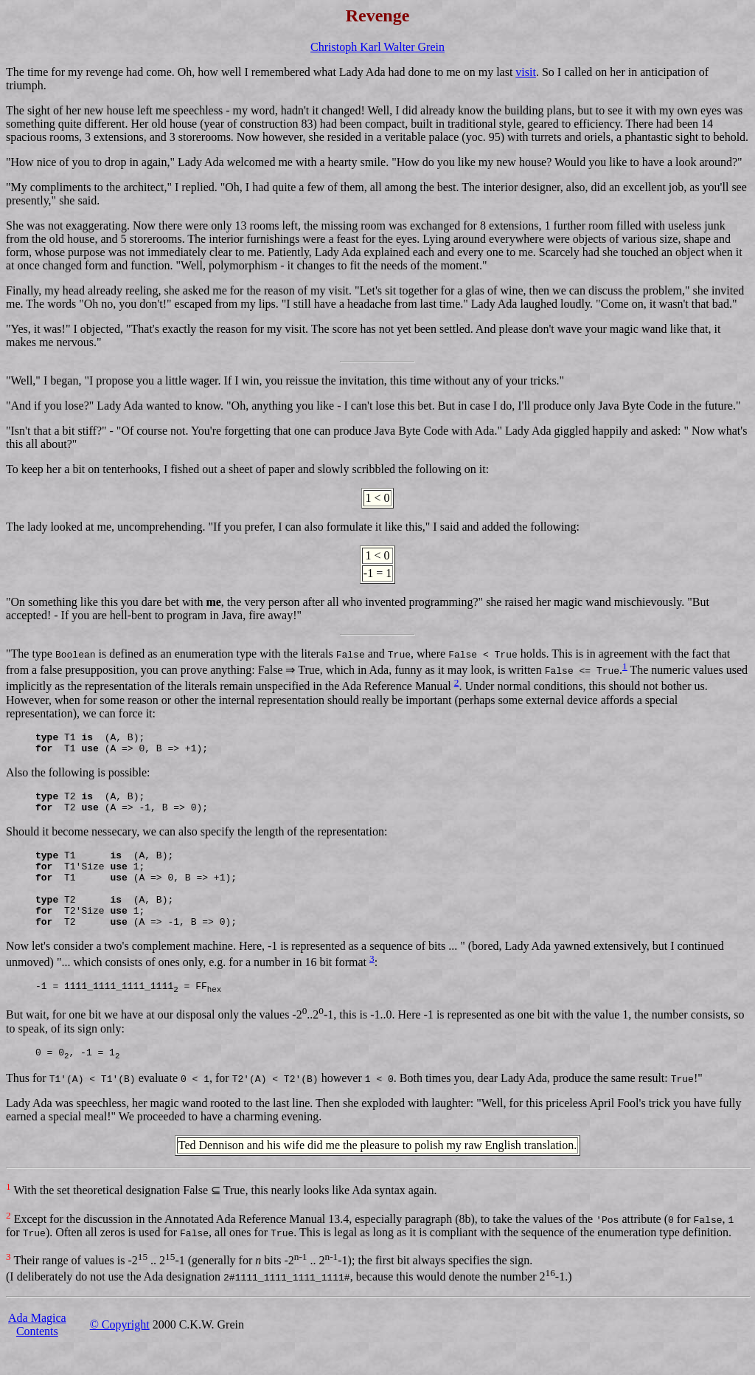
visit (525, 72)
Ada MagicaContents (37, 1353)
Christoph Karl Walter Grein (377, 47)
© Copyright (120, 1353)
